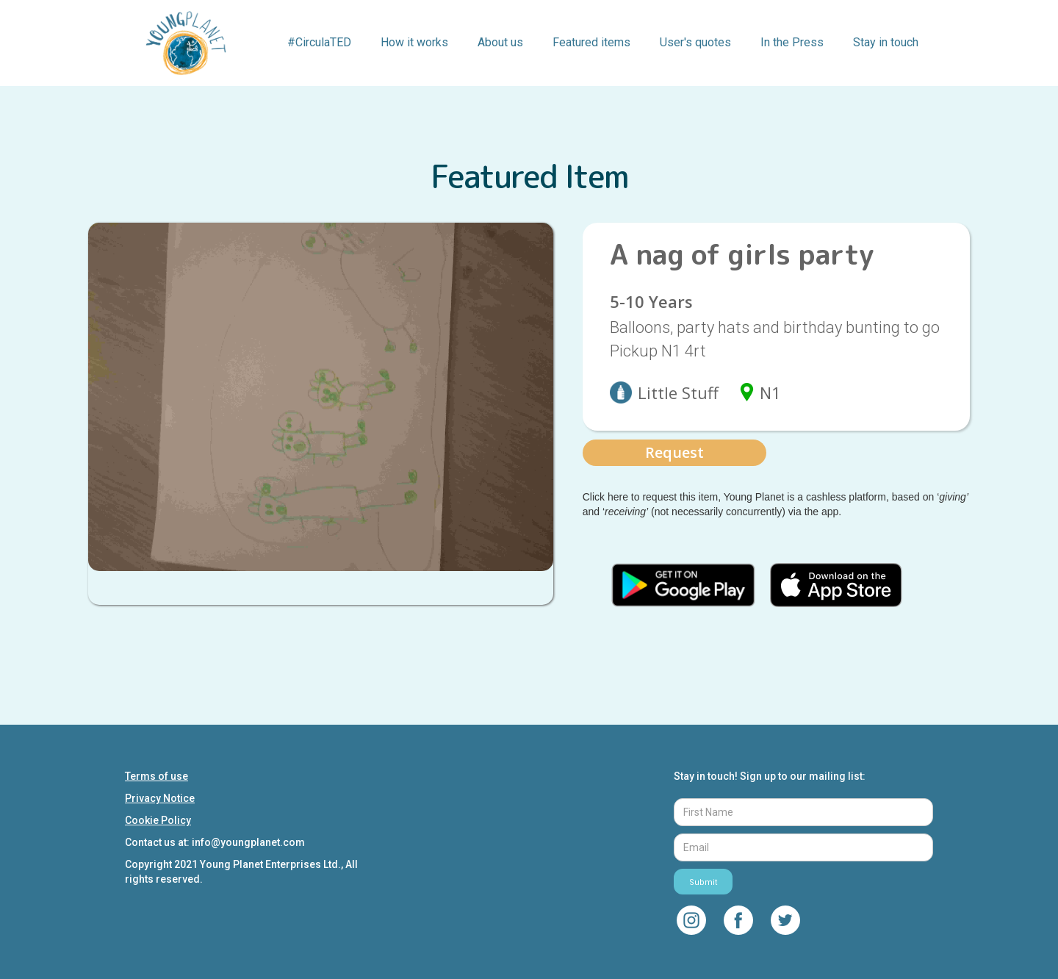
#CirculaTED (319, 42)
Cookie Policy (158, 820)
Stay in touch (885, 42)
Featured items (591, 42)
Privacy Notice (160, 798)
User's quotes (695, 42)
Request (674, 452)
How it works (414, 42)
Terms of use (156, 776)
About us (500, 42)
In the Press (792, 42)
